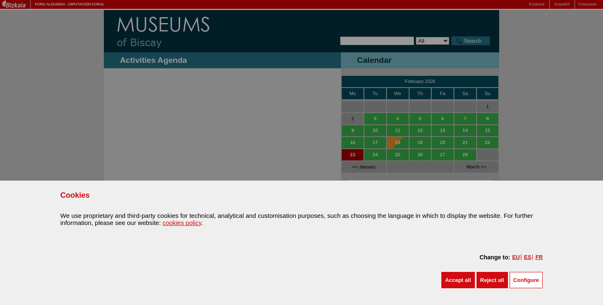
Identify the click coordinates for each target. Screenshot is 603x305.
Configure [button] (526, 280)
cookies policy (181, 222)
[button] (457, 280)
